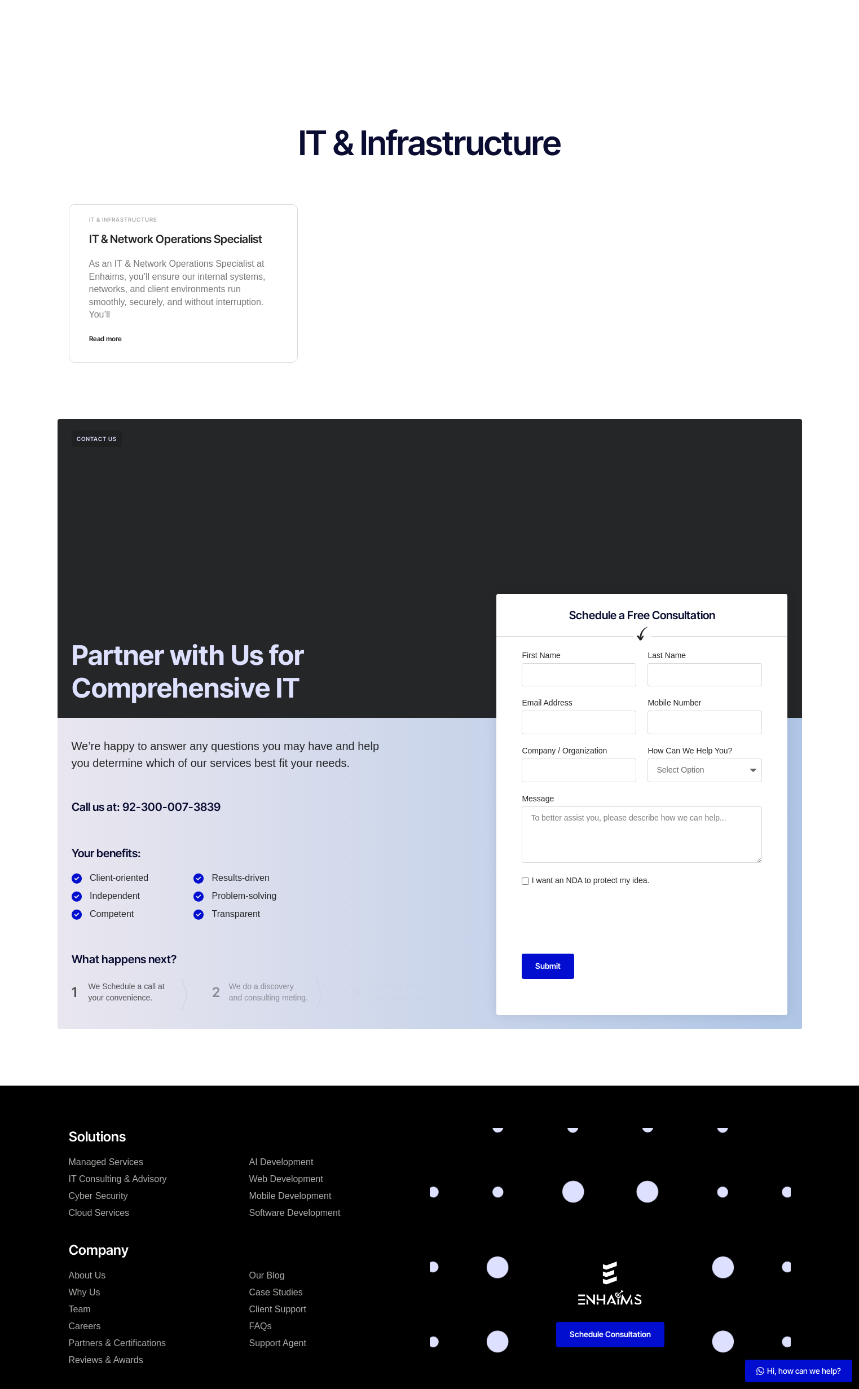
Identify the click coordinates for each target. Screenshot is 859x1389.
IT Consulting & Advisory (118, 1179)
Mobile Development (290, 1196)
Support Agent (277, 1343)
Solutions (276, 19)
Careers (85, 1326)
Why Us (84, 1292)
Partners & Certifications (117, 1343)
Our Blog (267, 1275)
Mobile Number (674, 702)
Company (331, 19)
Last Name (666, 655)
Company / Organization (564, 750)
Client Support (277, 1309)
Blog (447, 19)
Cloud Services (99, 1213)
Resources (495, 19)
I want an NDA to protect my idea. (591, 880)
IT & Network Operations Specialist (175, 239)
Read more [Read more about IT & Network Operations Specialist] (105, 338)
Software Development (295, 1213)
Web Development (286, 1179)
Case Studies (394, 19)
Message (538, 798)
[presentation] (607, 920)
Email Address (547, 702)
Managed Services (106, 1162)
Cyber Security (98, 1196)
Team (80, 1309)
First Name (541, 655)
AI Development (281, 1162)
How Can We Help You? (689, 750)
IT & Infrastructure (123, 219)
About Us (87, 1275)
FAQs (260, 1326)
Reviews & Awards (106, 1360)
